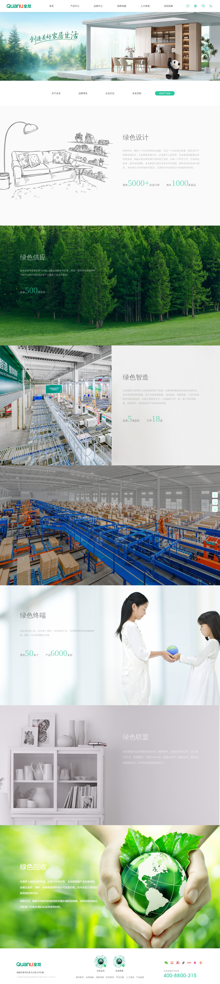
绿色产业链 (164, 93)
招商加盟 (100, 977)
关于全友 (56, 93)
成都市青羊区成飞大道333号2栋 (30, 972)
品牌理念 (83, 93)
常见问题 (120, 977)
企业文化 (109, 93)
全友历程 (136, 93)
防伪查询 (110, 977)
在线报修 (90, 977)
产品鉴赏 (140, 977)
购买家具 (80, 977)
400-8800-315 (180, 975)
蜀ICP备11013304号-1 (48, 977)
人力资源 (130, 977)
